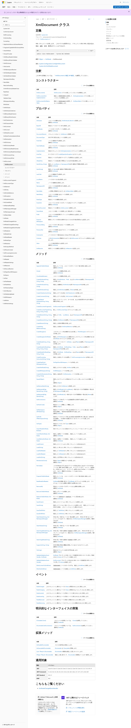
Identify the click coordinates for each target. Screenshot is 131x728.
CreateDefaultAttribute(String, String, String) (43, 301)
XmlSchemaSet (55, 238)
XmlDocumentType (62, 310)
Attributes (39, 120)
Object (41, 59)
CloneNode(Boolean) (42, 276)
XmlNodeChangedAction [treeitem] (10, 221)
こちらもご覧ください (112, 43)
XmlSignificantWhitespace (60, 362)
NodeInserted (40, 593)
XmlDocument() (41, 92)
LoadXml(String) (41, 457)
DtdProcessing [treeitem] (7, 35)
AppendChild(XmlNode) (43, 266)
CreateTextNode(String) (43, 367)
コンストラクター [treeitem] (10, 167)
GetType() (39, 423)
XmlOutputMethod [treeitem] (8, 246)
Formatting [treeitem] (6, 41)
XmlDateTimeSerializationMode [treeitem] (11, 136)
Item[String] (40, 169)
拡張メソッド (110, 38)
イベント (108, 33)
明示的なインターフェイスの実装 (115, 36)
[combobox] (14, 21)
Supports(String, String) (43, 545)
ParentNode (40, 211)
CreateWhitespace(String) (43, 371)
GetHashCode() (41, 404)
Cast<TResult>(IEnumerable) (44, 651)
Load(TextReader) (41, 450)
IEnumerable (58, 648)
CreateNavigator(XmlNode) (44, 337)
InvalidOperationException (65, 154)
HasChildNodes (41, 146)
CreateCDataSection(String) (44, 293)
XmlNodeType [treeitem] (7, 240)
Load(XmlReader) (41, 454)
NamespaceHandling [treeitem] (8, 79)
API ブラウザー (51, 19)
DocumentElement (41, 134)
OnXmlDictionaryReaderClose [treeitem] (11, 88)
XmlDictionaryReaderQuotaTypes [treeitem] (12, 152)
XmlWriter (61, 513)
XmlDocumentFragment (59, 306)
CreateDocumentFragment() (44, 306)
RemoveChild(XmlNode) (43, 491)
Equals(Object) (40, 379)
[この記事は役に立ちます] (126, 49)
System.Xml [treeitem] (6, 28)
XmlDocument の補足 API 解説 (64, 75)
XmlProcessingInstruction (78, 357)
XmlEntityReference (67, 326)
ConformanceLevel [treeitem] (8, 31)
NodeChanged (40, 586)
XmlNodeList (61, 389)
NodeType (39, 199)
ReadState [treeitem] (6, 92)
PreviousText (40, 230)
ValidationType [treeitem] (7, 98)
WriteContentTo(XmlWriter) (44, 565)
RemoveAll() (40, 486)
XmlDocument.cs (44, 39)
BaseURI (39, 126)
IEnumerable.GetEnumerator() (44, 625)
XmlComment (69, 296)
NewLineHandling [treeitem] (8, 85)
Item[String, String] (42, 164)
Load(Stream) (40, 444)
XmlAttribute (61, 279)
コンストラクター (111, 27)
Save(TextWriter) (41, 510)
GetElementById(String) (43, 386)
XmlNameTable (77, 101)
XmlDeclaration (67, 374)
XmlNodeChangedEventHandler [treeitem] (11, 227)
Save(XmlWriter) (41, 513)
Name (55, 169)
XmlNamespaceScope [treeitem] (9, 212)
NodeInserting (40, 596)
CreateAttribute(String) (43, 289)
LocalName (56, 164)
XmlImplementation (78, 96)
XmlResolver (40, 248)
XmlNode (48, 59)
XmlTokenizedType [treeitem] (8, 288)
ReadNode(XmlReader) (42, 481)
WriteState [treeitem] (6, 104)
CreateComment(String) (43, 296)
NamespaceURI (65, 164)
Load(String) (40, 447)
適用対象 (108, 40)
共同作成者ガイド (47, 710)
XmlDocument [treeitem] (9, 164)
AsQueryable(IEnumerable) (44, 648)
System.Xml (45, 35)
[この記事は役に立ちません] (128, 49)
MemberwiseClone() (42, 460)
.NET (43, 19)
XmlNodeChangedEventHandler (48, 688)
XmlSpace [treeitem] (6, 275)
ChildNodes (40, 129)
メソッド (108, 31)
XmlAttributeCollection (68, 120)
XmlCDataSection (70, 293)
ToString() (39, 550)
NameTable (39, 191)
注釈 (107, 24)
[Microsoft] (3, 2)
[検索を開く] (120, 2)
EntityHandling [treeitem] (7, 38)
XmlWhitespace (57, 371)
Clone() (38, 271)
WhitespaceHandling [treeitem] (8, 101)
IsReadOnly (39, 161)
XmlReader (61, 454)
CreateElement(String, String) (44, 320)
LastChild (39, 174)
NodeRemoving (41, 603)
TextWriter (61, 510)
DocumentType (41, 137)
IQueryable (66, 648)
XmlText (69, 367)
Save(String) (40, 505)
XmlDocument (58, 92)
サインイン (126, 2)
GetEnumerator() (41, 399)
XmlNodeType (67, 347)
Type (67, 423)
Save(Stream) (40, 502)
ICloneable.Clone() (41, 620)
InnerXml (39, 157)
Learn (37, 19)
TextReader (61, 450)
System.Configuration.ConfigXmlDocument (52, 64)
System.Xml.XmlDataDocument (48, 66)
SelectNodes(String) (42, 525)
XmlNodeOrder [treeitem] (7, 234)
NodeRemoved (40, 600)
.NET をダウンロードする (121, 7)
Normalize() (39, 465)
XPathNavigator (82, 331)
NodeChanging (40, 590)
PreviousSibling (41, 225)
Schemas (39, 238)
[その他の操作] (93, 19)
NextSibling (39, 194)
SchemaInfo (40, 235)
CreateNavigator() (41, 331)
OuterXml (39, 203)
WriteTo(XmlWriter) (42, 569)
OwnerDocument (41, 208)
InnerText (39, 154)
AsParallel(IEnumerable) (43, 645)
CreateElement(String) (42, 323)
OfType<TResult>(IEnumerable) (45, 655)
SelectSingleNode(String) (43, 540)
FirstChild (39, 141)
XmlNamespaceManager (79, 519)
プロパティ (109, 29)
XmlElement (64, 134)
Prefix (38, 214)
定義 (107, 22)
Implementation (41, 151)
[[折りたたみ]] (25, 17)
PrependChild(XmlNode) (43, 476)
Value (38, 243)
